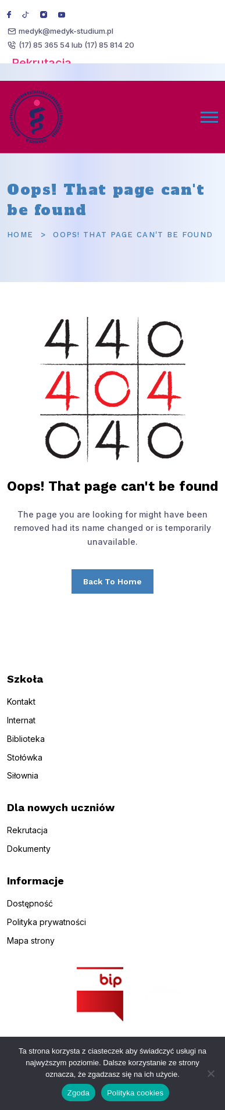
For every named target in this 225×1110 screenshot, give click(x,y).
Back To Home (112, 581)
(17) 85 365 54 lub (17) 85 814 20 (76, 44)
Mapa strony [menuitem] (31, 949)
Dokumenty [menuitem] (29, 858)
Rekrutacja (42, 63)
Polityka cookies (135, 1092)
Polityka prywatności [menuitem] (46, 931)
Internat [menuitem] (21, 729)
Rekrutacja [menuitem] (27, 839)
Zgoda (78, 1092)
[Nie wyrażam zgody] (210, 1073)
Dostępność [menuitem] (30, 913)
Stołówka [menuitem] (24, 766)
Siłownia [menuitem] (22, 785)
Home (20, 234)
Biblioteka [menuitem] (26, 747)
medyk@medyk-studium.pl (66, 30)
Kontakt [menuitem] (21, 711)
